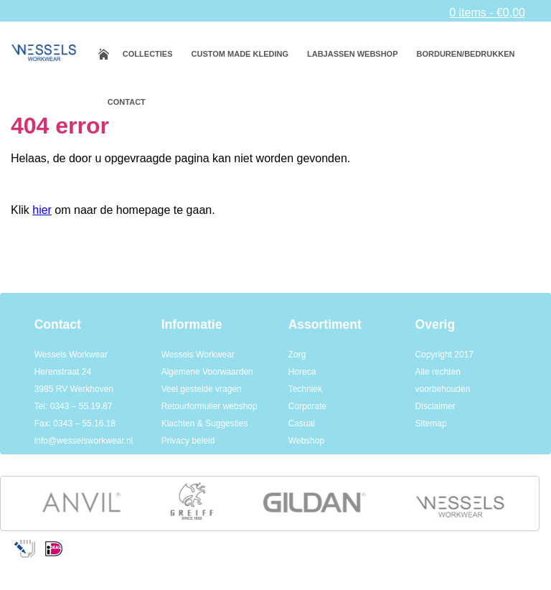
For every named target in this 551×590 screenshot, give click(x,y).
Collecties (148, 54)
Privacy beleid (188, 441)
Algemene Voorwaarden (207, 372)
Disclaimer (435, 406)
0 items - (487, 12)
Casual (301, 423)
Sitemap (431, 423)
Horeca (302, 372)
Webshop (306, 441)
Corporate (307, 406)
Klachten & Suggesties (204, 423)
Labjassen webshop (352, 54)
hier (42, 210)
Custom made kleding (240, 54)
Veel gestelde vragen (201, 389)
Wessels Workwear (198, 355)
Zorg (297, 355)
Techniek (305, 389)
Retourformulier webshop (209, 406)
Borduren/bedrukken (466, 54)
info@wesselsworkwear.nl (83, 441)
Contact (127, 102)
